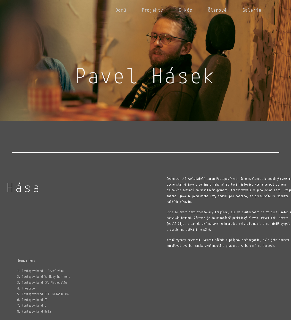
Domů (121, 10)
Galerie (251, 10)
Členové (217, 10)
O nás (185, 10)
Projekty (152, 10)
